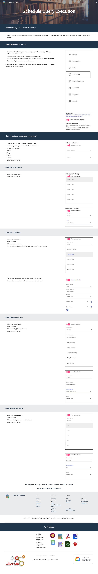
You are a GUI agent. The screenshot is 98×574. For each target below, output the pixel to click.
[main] (49, 12)
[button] (96, 2)
